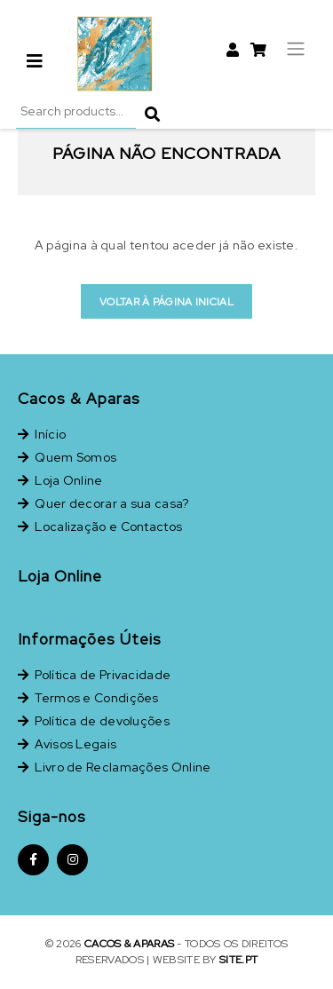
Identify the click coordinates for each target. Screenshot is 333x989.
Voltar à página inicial (166, 302)
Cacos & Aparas (129, 944)
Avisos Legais (67, 744)
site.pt (238, 960)
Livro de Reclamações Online (114, 767)
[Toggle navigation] (295, 46)
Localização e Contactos (100, 526)
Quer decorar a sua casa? (103, 503)
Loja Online (60, 480)
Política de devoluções (94, 721)
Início (42, 434)
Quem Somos (67, 457)
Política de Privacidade (94, 675)
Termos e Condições (88, 698)
